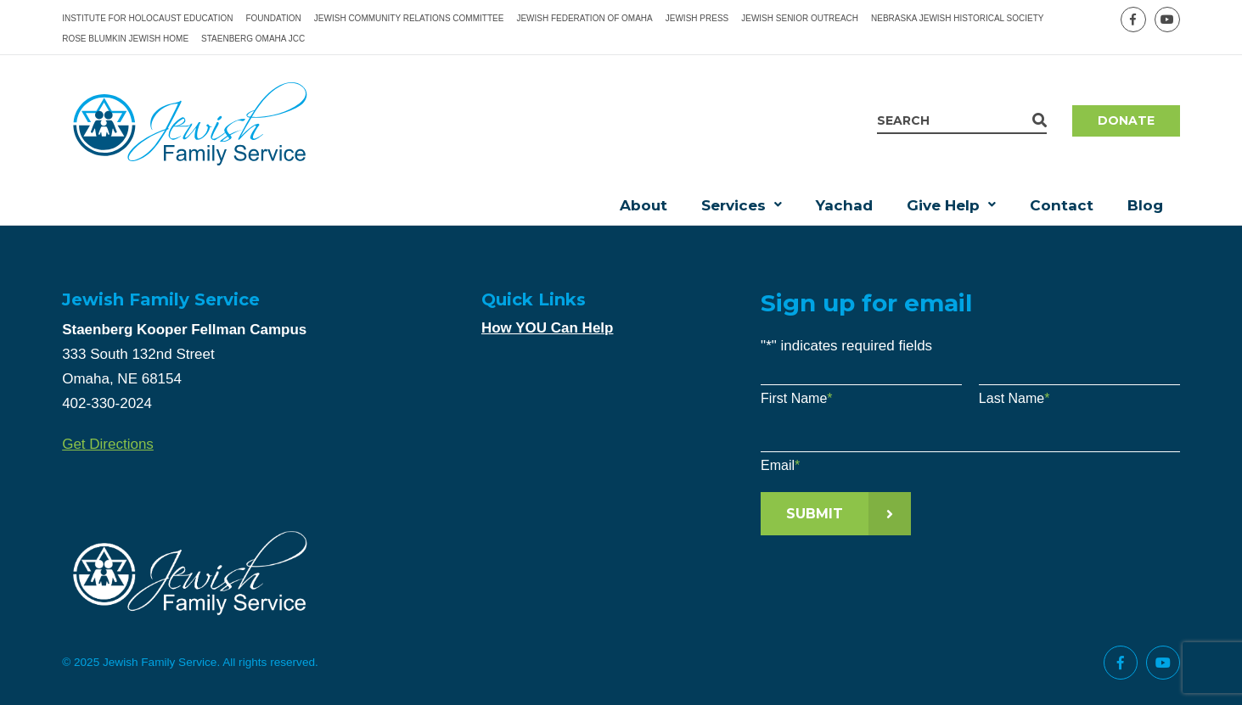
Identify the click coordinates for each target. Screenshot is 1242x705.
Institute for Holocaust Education (147, 18)
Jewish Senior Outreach (799, 18)
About (643, 205)
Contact (1061, 205)
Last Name (1014, 398)
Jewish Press (697, 18)
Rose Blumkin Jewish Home (125, 38)
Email (780, 465)
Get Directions (108, 444)
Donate (1126, 120)
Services (733, 205)
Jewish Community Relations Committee (409, 18)
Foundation (273, 18)
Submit (814, 514)
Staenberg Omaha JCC (253, 38)
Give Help (943, 205)
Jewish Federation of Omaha (584, 18)
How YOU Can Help (547, 328)
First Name (796, 398)
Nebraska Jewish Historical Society (957, 18)
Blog (1145, 205)
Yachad (844, 205)
